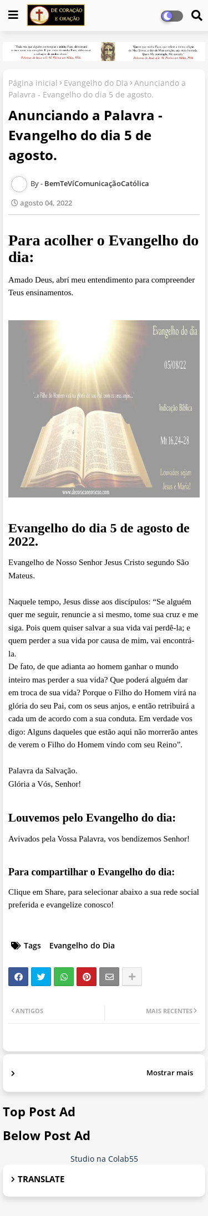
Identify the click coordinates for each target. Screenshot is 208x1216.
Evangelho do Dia (96, 83)
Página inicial (33, 83)
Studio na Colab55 (104, 1158)
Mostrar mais (169, 1073)
